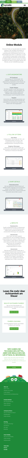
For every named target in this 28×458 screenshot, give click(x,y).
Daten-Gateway (7, 403)
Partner (5, 447)
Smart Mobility (7, 434)
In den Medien (7, 392)
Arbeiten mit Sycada (8, 390)
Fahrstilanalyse (7, 414)
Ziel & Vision (6, 388)
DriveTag (6, 421)
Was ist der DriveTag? (8, 423)
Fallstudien (6, 445)
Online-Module (7, 405)
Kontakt (5, 449)
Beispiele (6, 429)
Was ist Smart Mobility (8, 436)
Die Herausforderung (8, 401)
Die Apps (6, 427)
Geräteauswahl (7, 440)
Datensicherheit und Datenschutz (11, 394)
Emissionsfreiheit (7, 399)
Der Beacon (6, 425)
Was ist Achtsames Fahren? (10, 412)
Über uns (6, 386)
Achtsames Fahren (8, 410)
